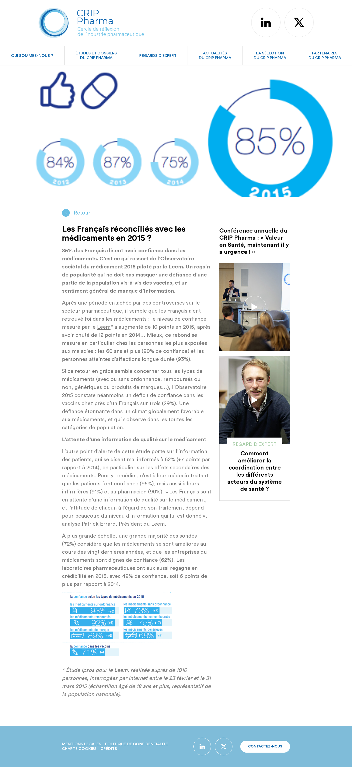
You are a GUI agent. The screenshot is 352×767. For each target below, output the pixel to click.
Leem (104, 327)
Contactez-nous (265, 746)
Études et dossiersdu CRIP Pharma (96, 55)
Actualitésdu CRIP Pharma (215, 55)
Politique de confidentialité (136, 744)
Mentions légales (81, 744)
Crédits (109, 749)
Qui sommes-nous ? (32, 56)
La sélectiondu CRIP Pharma (270, 55)
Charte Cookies (79, 749)
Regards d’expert (158, 56)
